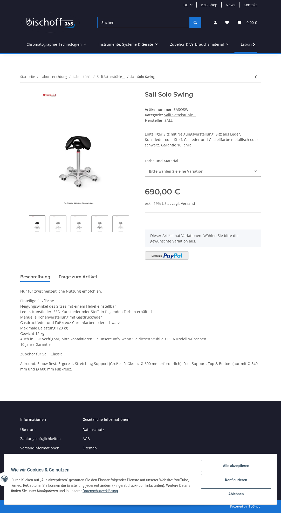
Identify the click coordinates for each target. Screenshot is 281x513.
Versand (188, 203)
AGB (86, 438)
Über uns (28, 429)
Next (133, 224)
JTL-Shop (254, 506)
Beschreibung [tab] (35, 276)
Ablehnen (234, 494)
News (230, 4)
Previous (24, 224)
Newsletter (29, 457)
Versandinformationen (39, 448)
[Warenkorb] (247, 22)
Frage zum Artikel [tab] (78, 276)
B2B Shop (209, 4)
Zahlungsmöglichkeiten (40, 438)
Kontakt (250, 4)
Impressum (92, 457)
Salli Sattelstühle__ (180, 114)
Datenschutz (93, 429)
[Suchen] (143, 22)
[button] (215, 22)
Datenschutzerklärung (127, 492)
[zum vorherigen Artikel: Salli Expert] (255, 76)
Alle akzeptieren (234, 467)
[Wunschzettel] (227, 22)
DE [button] (185, 4)
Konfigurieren (234, 481)
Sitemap (90, 448)
